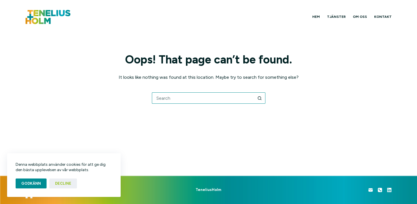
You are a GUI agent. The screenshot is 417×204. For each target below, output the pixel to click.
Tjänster (336, 17)
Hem (316, 17)
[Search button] (259, 98)
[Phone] (380, 190)
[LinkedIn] (389, 190)
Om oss (360, 17)
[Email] (370, 190)
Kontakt (383, 17)
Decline (63, 183)
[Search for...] (203, 98)
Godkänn (31, 183)
